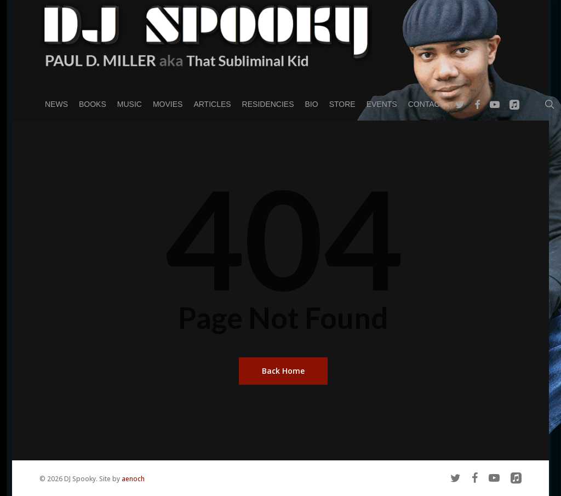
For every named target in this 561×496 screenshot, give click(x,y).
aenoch (133, 478)
